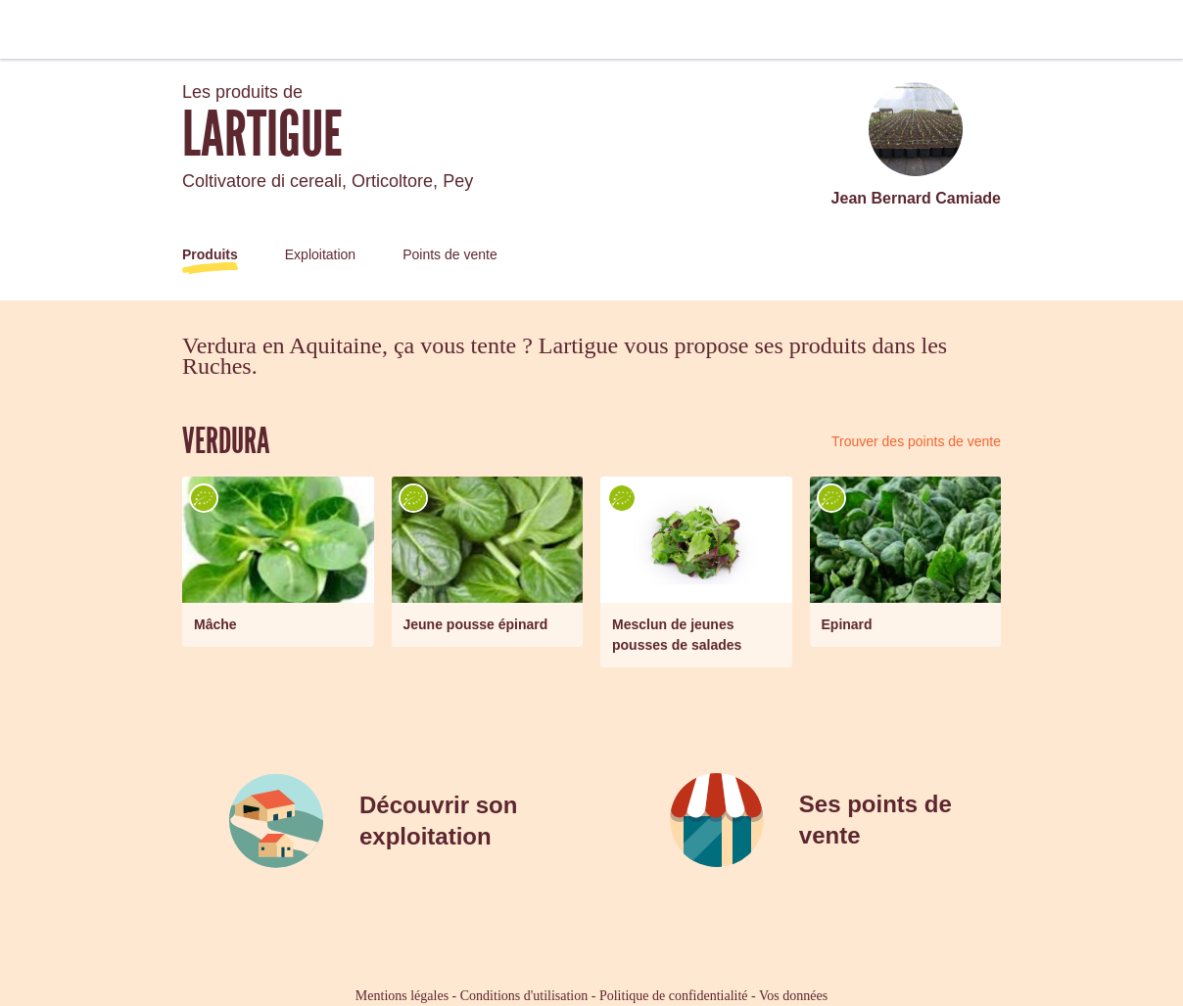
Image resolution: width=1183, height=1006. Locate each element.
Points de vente (449, 254)
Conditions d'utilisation (524, 995)
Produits (210, 254)
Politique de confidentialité (673, 995)
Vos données (793, 995)
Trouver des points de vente (916, 441)
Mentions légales (402, 995)
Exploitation (320, 254)
